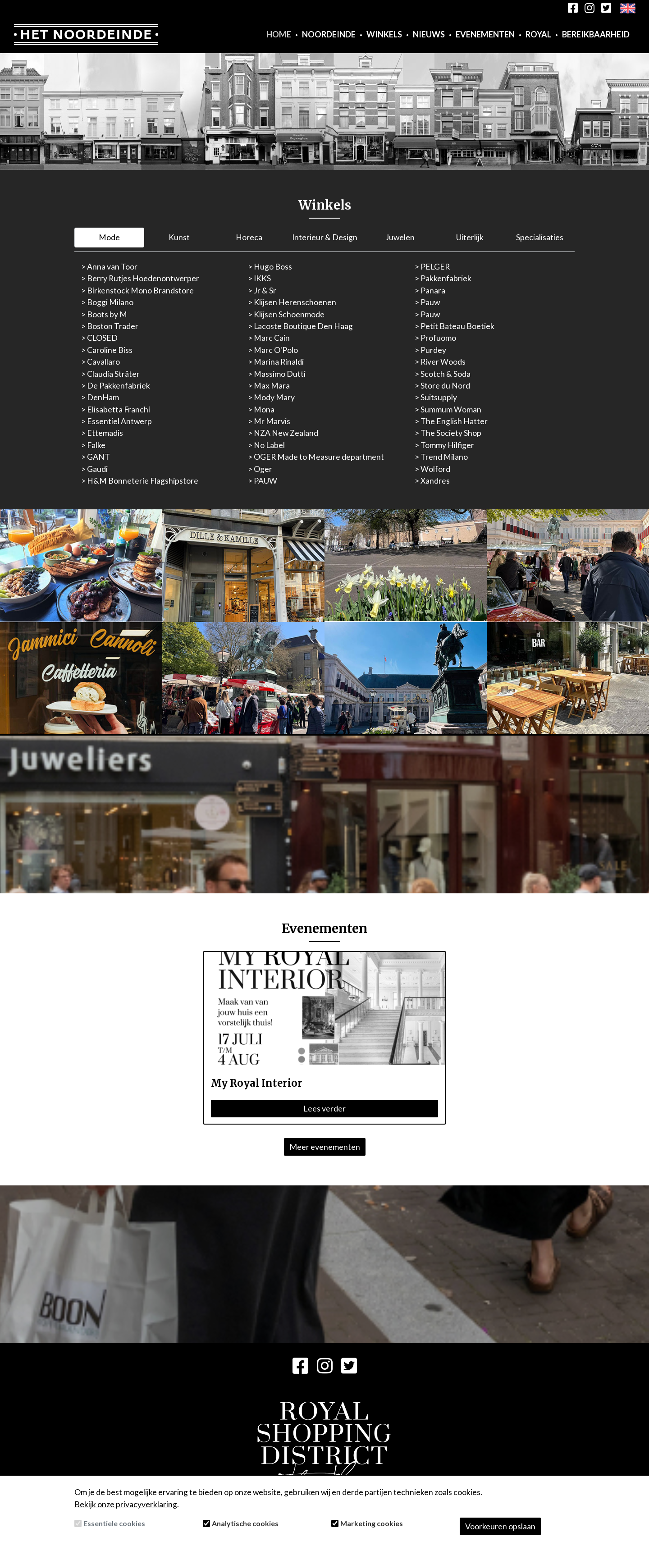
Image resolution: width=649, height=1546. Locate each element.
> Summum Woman (448, 409)
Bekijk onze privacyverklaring (125, 1504)
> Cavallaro (100, 361)
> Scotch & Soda (443, 374)
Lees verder (324, 1108)
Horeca (249, 237)
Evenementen (485, 34)
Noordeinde (329, 34)
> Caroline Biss (107, 350)
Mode (109, 237)
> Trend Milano (441, 457)
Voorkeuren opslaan (500, 1526)
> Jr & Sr (262, 290)
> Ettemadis (102, 433)
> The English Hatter (451, 421)
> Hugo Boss (270, 266)
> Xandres (432, 480)
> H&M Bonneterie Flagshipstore (139, 480)
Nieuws (429, 34)
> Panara (430, 290)
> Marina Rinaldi (276, 361)
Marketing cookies (371, 1523)
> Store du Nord (442, 385)
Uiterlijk (470, 237)
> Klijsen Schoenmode (286, 314)
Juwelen (400, 237)
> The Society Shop (448, 433)
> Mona (261, 409)
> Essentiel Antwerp (116, 421)
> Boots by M (104, 314)
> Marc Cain (269, 338)
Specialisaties (539, 237)
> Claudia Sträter (110, 374)
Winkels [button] (384, 34)
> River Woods (440, 361)
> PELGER (432, 266)
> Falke (93, 445)
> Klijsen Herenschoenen (292, 302)
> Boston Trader (109, 326)
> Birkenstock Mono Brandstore (137, 290)
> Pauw (427, 302)
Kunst (179, 237)
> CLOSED (99, 338)
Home (278, 34)
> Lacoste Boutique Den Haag (300, 326)
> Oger (260, 469)
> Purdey (430, 350)
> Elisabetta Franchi (115, 409)
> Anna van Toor (109, 266)
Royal (538, 34)
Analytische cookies (245, 1523)
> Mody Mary (271, 397)
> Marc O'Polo (273, 350)
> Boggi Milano (107, 302)
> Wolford (432, 469)
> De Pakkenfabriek (115, 385)
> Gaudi (94, 469)
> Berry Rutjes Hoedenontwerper (140, 278)
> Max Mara (269, 385)
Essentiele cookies (114, 1523)
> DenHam (100, 397)
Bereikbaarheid (596, 34)
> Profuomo (435, 338)
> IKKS (259, 278)
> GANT (95, 457)
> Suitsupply (436, 397)
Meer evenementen (324, 1147)
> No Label (266, 445)
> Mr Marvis (269, 421)
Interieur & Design (324, 237)
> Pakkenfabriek (443, 278)
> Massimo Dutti (277, 374)
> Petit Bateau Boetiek (454, 326)
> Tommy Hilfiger (444, 445)
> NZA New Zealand (283, 433)
